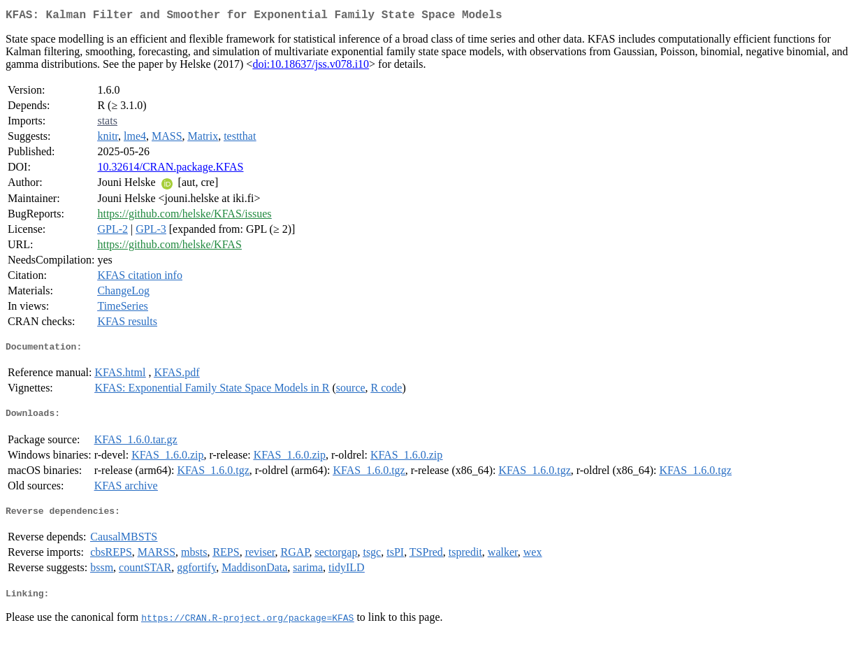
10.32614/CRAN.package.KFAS (170, 169)
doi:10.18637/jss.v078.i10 (310, 67)
